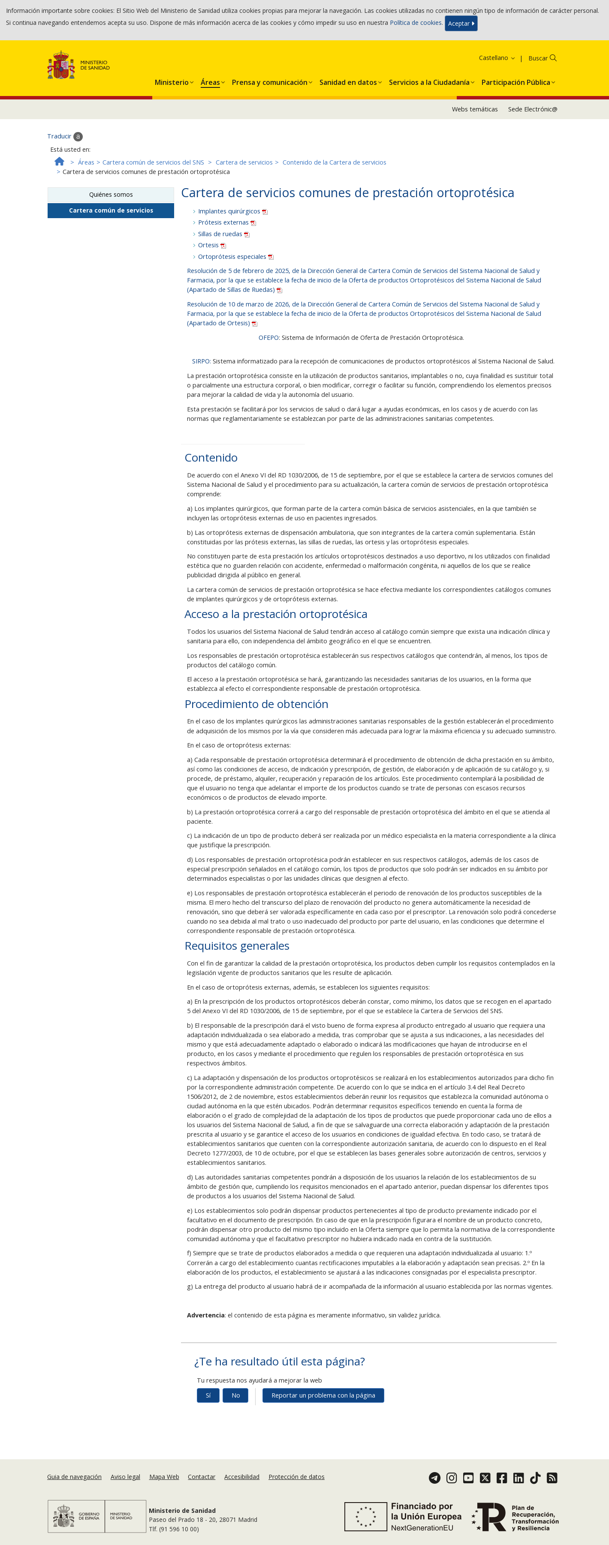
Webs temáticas (475, 109)
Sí (208, 1395)
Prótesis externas (227, 222)
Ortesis (212, 245)
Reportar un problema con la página (323, 1395)
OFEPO (269, 337)
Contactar (201, 1477)
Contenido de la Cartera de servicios (334, 162)
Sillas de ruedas (224, 234)
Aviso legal (125, 1477)
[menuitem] (172, 81)
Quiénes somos (111, 194)
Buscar (538, 58)
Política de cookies (416, 22)
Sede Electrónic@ (533, 109)
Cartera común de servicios (111, 210)
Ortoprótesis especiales (236, 256)
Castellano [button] (497, 58)
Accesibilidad (241, 1477)
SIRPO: (201, 361)
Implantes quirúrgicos (233, 211)
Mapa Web (164, 1477)
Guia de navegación (74, 1477)
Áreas (86, 162)
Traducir (65, 136)
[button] (172, 81)
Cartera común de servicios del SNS (153, 162)
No (236, 1395)
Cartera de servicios (244, 162)
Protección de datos (296, 1477)
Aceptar (461, 23)
